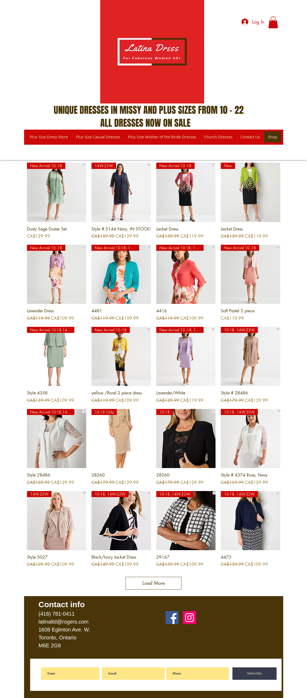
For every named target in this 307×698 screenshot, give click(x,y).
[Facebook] (172, 617)
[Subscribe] (254, 673)
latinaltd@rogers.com (64, 622)
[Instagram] (189, 617)
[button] (273, 22)
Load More (154, 583)
